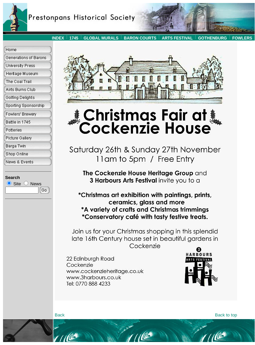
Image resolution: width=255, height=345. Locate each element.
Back (60, 314)
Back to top (226, 314)
